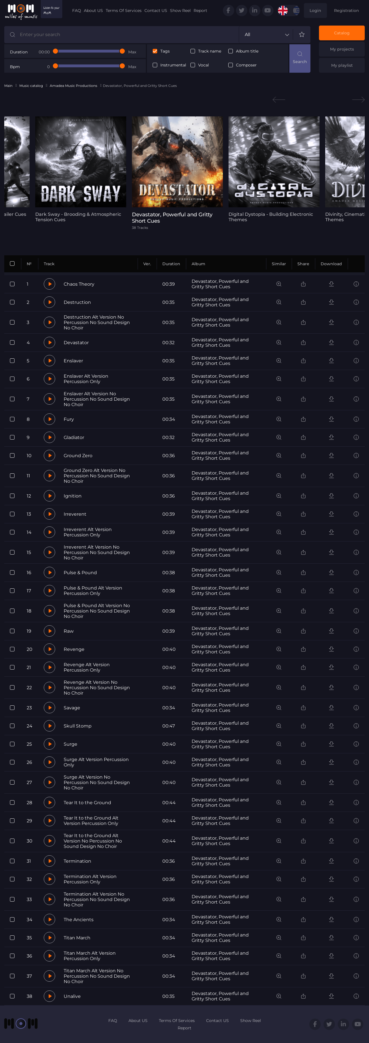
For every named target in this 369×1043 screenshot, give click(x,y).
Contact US (155, 10)
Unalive (72, 996)
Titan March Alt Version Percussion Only (90, 955)
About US (93, 10)
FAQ (76, 10)
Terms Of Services (124, 10)
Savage (72, 707)
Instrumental (173, 65)
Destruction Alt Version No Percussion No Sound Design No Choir (97, 322)
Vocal (203, 65)
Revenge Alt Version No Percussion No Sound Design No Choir (97, 688)
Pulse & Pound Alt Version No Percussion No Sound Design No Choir (97, 611)
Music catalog (31, 85)
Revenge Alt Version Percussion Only (87, 667)
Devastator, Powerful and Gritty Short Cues (220, 284)
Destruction (77, 302)
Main (8, 85)
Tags (165, 51)
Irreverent (75, 514)
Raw (69, 631)
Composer (246, 65)
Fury (69, 419)
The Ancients (79, 919)
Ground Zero (78, 455)
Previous (279, 100)
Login (315, 10)
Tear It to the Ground (87, 802)
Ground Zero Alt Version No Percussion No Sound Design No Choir (97, 476)
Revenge (74, 649)
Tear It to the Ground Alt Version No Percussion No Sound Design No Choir (93, 841)
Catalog (342, 32)
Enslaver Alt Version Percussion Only (86, 378)
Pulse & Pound (80, 572)
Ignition (73, 496)
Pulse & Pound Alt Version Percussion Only (93, 590)
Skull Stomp (78, 726)
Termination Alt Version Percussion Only (90, 879)
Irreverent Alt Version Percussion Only (88, 532)
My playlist (342, 65)
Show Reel (180, 10)
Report (200, 10)
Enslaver (73, 360)
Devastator (76, 342)
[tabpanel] (80, 169)
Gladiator (74, 437)
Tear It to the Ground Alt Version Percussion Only (91, 820)
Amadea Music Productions (73, 85)
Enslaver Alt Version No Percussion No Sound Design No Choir (97, 399)
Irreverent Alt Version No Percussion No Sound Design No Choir (97, 552)
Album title (247, 51)
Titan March (77, 937)
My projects (342, 49)
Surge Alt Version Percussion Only (96, 762)
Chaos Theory (79, 284)
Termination (77, 861)
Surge (70, 744)
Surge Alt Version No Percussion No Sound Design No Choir (97, 782)
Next (358, 100)
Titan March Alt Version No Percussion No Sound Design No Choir (97, 976)
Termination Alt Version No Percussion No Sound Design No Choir (97, 899)
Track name (209, 51)
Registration (346, 10)
